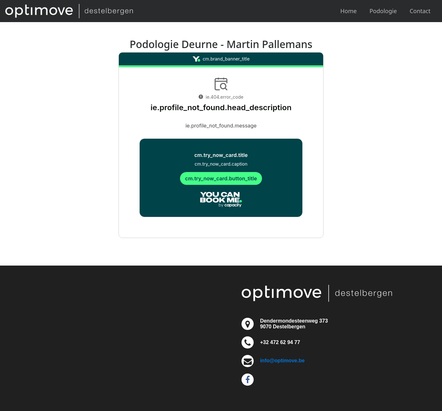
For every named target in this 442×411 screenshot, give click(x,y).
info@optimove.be (282, 360)
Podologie (383, 11)
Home (348, 11)
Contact (420, 11)
